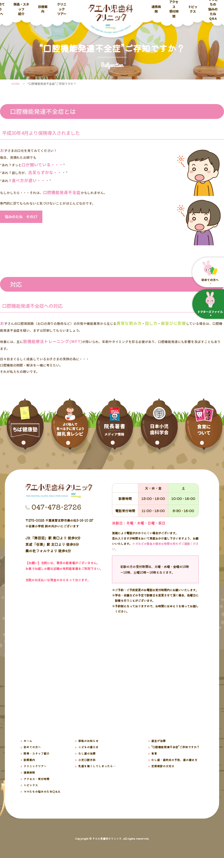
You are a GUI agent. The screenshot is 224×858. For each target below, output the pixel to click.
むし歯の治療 (87, 753)
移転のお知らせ (88, 741)
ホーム (28, 741)
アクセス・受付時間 (36, 779)
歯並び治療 (158, 741)
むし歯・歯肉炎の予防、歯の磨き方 (174, 760)
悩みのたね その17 (21, 216)
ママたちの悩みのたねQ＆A (213, 9)
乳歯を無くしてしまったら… (97, 766)
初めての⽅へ (210, 271)
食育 (154, 753)
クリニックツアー (61, 9)
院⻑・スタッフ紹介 (36, 753)
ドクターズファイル (210, 303)
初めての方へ (32, 747)
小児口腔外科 (87, 760)
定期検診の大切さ (162, 766)
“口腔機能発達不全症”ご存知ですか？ (175, 747)
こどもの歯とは (88, 747)
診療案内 (42, 9)
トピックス (192, 9)
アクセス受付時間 (174, 9)
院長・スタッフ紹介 (21, 9)
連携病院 (156, 9)
